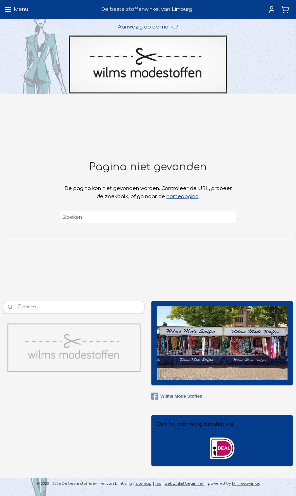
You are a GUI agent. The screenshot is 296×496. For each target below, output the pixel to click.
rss (158, 483)
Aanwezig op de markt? (148, 27)
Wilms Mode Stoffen (176, 396)
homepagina (182, 196)
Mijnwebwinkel (246, 483)
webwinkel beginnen (184, 483)
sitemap (144, 483)
